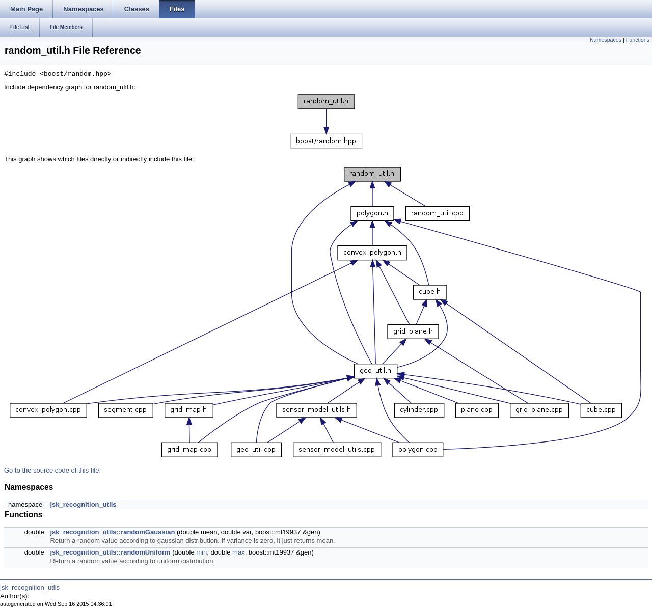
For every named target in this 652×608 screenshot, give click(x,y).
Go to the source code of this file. (52, 470)
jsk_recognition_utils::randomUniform (110, 552)
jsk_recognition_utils (83, 504)
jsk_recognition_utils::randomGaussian (112, 532)
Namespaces (605, 40)
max (238, 552)
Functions (637, 40)
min (201, 552)
